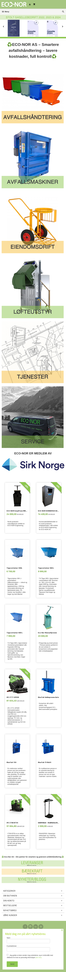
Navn (28, 940)
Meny (5, 12)
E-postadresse (28, 948)
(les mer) (39, 957)
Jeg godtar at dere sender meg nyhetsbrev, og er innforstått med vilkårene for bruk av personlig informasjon (30, 956)
